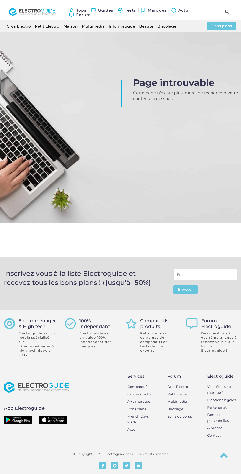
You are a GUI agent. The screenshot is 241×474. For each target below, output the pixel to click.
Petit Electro (47, 26)
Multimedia (93, 26)
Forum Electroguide (216, 323)
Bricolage (166, 26)
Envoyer (185, 289)
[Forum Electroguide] (192, 323)
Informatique (122, 26)
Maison (70, 26)
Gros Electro (19, 26)
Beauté (146, 26)
